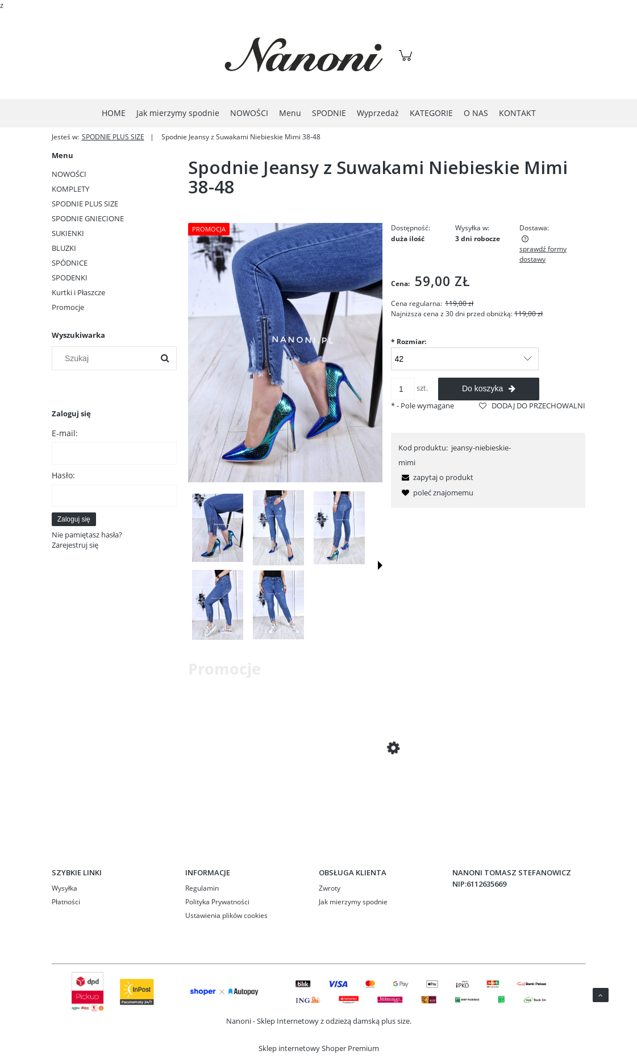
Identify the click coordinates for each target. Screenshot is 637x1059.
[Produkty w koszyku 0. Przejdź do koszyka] (407, 61)
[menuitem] (113, 113)
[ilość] (403, 389)
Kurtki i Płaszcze (78, 292)
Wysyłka (64, 888)
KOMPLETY (70, 189)
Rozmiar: (408, 341)
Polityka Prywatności (217, 902)
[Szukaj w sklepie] (104, 358)
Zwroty (329, 888)
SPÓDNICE (70, 263)
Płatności (66, 902)
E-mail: (65, 433)
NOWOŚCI (69, 174)
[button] (380, 565)
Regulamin (202, 888)
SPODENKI (70, 277)
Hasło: (63, 475)
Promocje (68, 307)
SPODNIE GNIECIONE (88, 218)
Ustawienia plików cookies (226, 915)
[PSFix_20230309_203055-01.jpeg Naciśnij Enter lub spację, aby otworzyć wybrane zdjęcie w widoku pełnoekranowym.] (285, 353)
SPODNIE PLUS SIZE (85, 203)
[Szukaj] (164, 358)
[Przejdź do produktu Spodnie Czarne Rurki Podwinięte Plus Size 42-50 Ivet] (279, 791)
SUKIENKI (68, 233)
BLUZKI (64, 248)
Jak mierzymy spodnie (353, 902)
